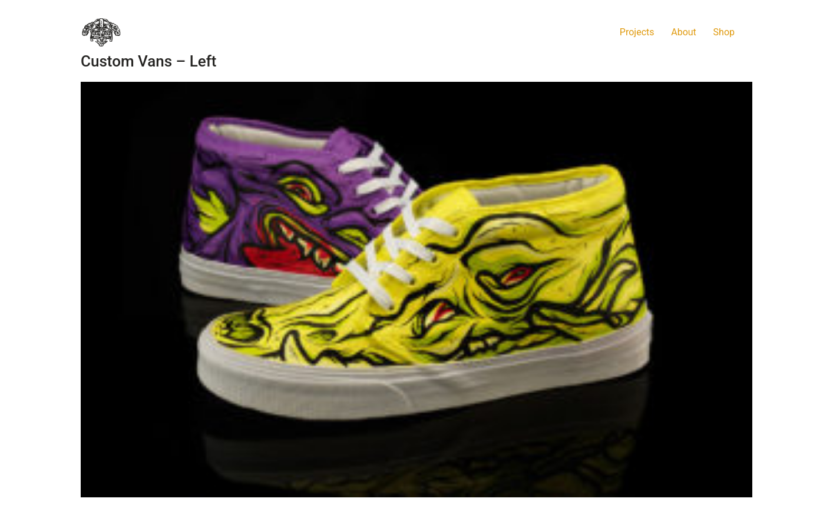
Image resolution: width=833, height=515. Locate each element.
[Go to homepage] (101, 32)
